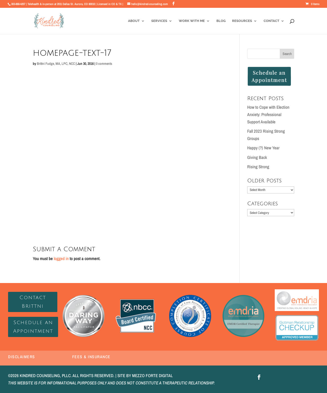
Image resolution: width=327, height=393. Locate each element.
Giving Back (257, 157)
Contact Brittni (32, 302)
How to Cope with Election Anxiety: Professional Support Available (268, 114)
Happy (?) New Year (263, 148)
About (134, 21)
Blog (220, 21)
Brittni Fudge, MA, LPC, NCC (56, 63)
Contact (271, 21)
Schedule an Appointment (33, 327)
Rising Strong (258, 167)
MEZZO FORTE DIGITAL (152, 375)
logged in (61, 258)
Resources (242, 21)
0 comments (104, 63)
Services (159, 21)
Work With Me (192, 21)
